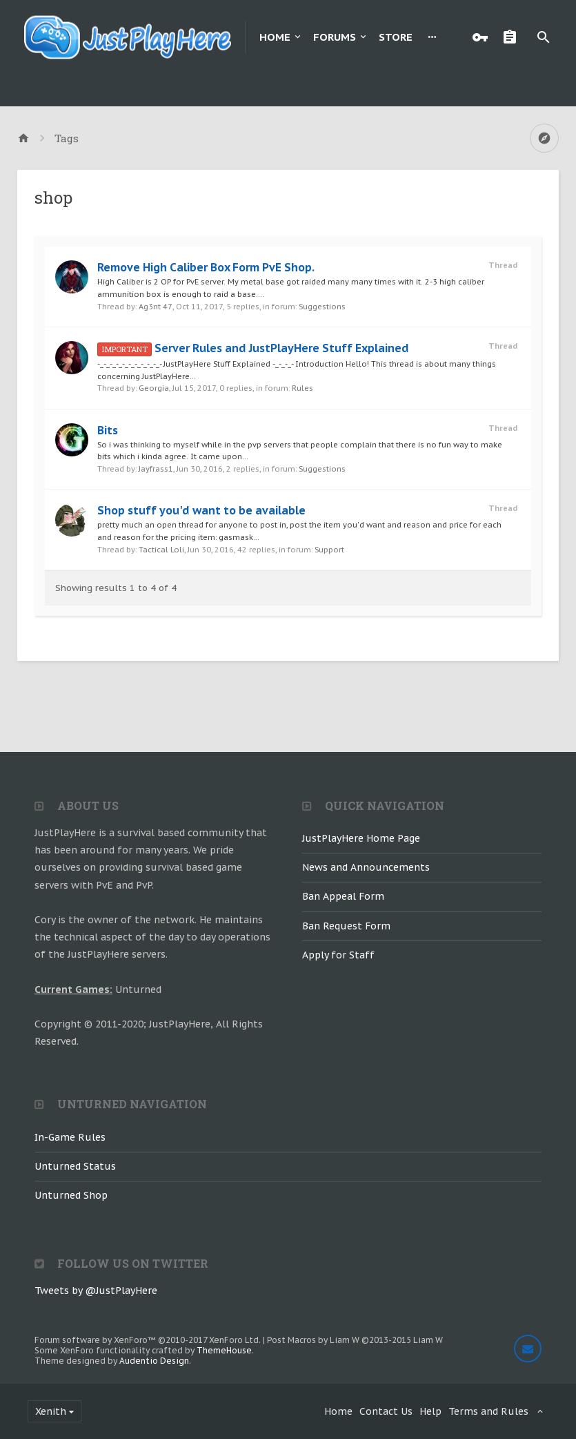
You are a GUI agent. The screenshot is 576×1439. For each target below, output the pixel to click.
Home (274, 37)
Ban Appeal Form (343, 896)
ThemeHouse (224, 1350)
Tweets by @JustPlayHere (95, 1290)
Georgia (154, 388)
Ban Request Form (346, 926)
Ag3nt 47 (155, 306)
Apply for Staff (338, 955)
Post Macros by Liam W (355, 1340)
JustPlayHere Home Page (361, 838)
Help (430, 1411)
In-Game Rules (70, 1137)
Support (329, 549)
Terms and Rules (488, 1411)
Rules (302, 388)
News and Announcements (366, 867)
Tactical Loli (161, 549)
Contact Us (386, 1411)
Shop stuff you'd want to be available (201, 510)
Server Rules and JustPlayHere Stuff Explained (253, 348)
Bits (107, 430)
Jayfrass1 (156, 469)
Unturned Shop (71, 1195)
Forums (334, 37)
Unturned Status (75, 1166)
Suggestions (322, 306)
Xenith (50, 1411)
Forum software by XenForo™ (147, 1340)
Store (396, 37)
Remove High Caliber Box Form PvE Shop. (206, 267)
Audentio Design (154, 1360)
